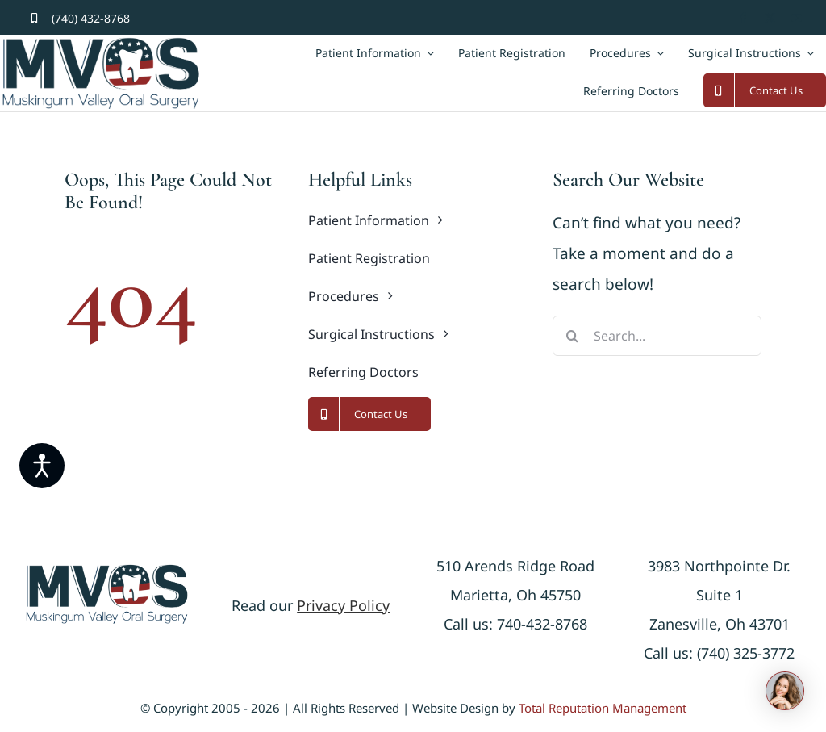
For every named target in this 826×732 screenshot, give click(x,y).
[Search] (573, 336)
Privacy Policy (343, 605)
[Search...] (657, 336)
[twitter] (770, 18)
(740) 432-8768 (91, 18)
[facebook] (743, 18)
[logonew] (107, 570)
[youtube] (796, 18)
